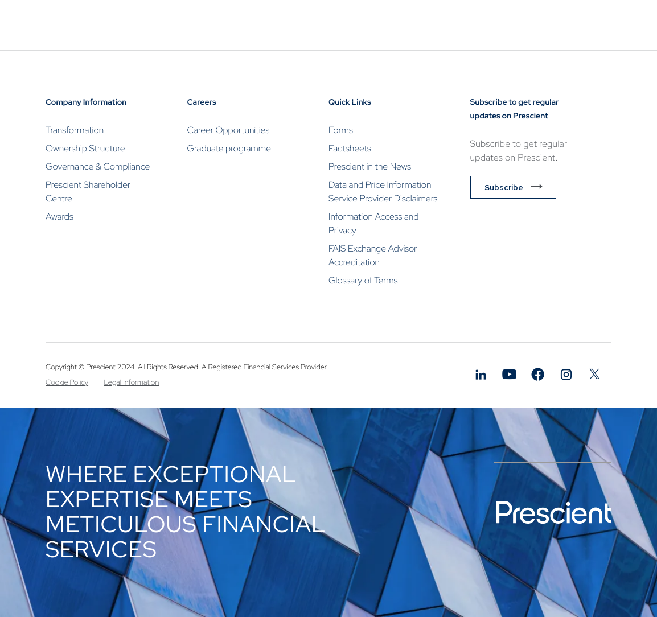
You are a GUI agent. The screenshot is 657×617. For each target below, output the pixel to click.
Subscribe (503, 187)
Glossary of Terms (363, 280)
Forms (340, 130)
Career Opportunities (228, 130)
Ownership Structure (85, 148)
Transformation (75, 130)
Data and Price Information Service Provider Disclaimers (382, 191)
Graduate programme (229, 148)
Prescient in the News (369, 166)
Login (582, 75)
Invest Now (536, 75)
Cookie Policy (67, 382)
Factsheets (349, 148)
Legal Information (131, 382)
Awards (59, 217)
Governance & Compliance (98, 166)
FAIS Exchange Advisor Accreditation (372, 255)
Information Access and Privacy (373, 223)
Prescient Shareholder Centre (88, 191)
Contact (472, 75)
